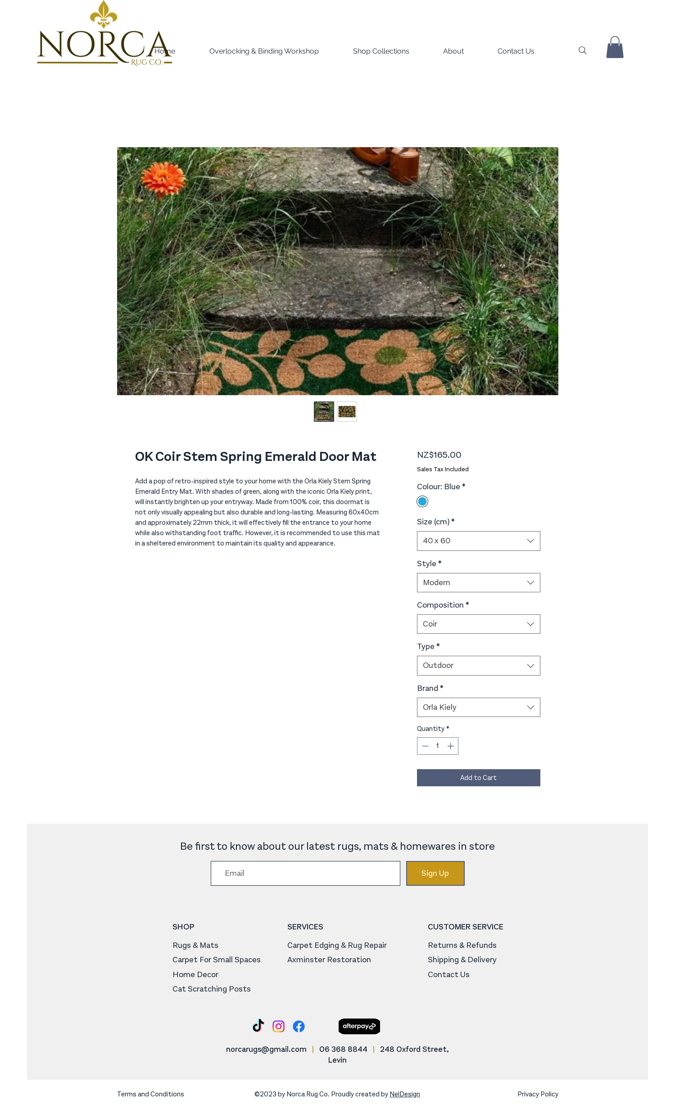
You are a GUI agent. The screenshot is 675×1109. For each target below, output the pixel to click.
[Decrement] (424, 746)
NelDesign (405, 1094)
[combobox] (478, 540)
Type (428, 646)
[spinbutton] (437, 746)
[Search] (582, 50)
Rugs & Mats (195, 945)
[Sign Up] (435, 873)
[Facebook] (299, 1026)
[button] (368, 51)
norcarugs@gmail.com (266, 1049)
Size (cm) (436, 521)
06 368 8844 (343, 1049)
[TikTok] (258, 1026)
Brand (430, 688)
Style (429, 563)
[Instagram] (278, 1026)
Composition (443, 605)
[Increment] (451, 746)
